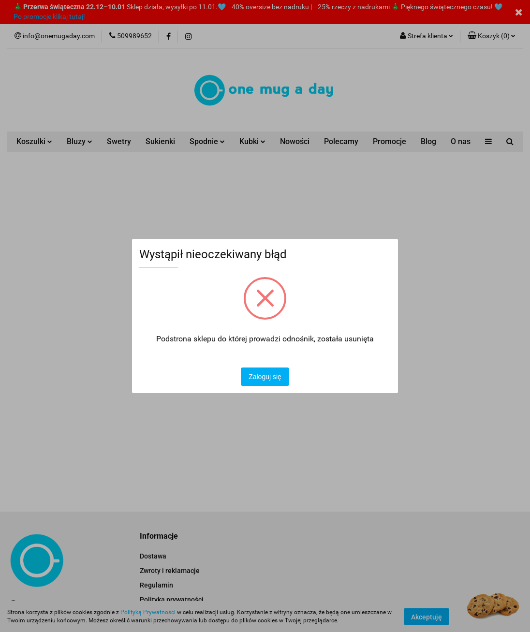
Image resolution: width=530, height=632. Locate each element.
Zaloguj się (265, 377)
